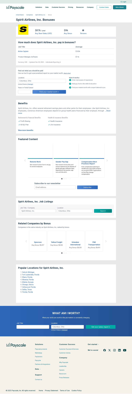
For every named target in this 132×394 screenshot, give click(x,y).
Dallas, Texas (27, 290)
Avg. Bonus (68, 33)
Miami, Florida (27, 277)
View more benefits (25, 130)
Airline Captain (23, 51)
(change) (30, 84)
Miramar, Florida (28, 280)
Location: (21, 78)
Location (60, 208)
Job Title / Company (27, 208)
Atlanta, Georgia (27, 282)
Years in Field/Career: (26, 88)
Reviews (83, 33)
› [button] (107, 160)
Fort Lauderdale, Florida (30, 275)
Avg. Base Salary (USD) (43, 33)
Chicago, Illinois (28, 285)
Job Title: (19, 323)
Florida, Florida (27, 292)
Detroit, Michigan (28, 272)
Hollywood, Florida (29, 287)
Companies (29, 15)
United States (20, 15)
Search (103, 211)
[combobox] (42, 81)
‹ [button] (25, 160)
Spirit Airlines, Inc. (40, 15)
